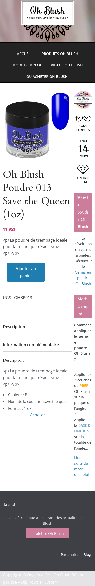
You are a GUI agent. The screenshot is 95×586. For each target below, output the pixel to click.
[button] (65, 98)
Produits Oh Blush (60, 53)
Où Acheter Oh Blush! (47, 76)
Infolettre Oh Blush (47, 533)
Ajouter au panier (26, 272)
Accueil (24, 53)
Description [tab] (14, 326)
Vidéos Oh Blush (67, 65)
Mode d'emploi (26, 65)
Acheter (37, 415)
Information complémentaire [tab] (31, 344)
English (10, 504)
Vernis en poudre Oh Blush (83, 278)
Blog (87, 554)
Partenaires (70, 554)
